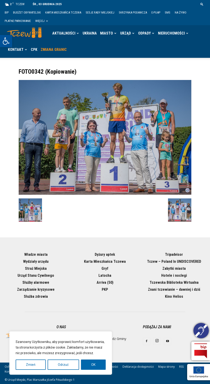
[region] (60, 353)
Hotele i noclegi (174, 275)
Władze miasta (36, 254)
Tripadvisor (174, 254)
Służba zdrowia (36, 296)
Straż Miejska (36, 268)
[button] (6, 41)
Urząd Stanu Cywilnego (36, 275)
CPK (34, 49)
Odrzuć (63, 365)
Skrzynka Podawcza (133, 12)
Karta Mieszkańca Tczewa (63, 12)
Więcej (41, 21)
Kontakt (16, 49)
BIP (7, 12)
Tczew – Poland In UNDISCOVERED (174, 261)
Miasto (106, 33)
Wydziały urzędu (36, 261)
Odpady (144, 33)
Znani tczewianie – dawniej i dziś (174, 289)
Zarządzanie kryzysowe (36, 289)
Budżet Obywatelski (27, 12)
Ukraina (90, 33)
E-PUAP (155, 12)
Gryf (105, 268)
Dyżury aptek (105, 254)
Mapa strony (166, 367)
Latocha (104, 275)
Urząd (125, 33)
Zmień (30, 365)
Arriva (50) (105, 282)
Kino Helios (174, 296)
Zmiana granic (54, 49)
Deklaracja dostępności (138, 367)
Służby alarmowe (35, 282)
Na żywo (180, 12)
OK (93, 365)
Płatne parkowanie (18, 21)
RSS (181, 367)
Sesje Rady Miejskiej (100, 12)
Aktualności (63, 33)
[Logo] (26, 33)
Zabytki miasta (174, 268)
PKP (105, 289)
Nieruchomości (171, 33)
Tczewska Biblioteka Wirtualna (174, 282)
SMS (167, 12)
